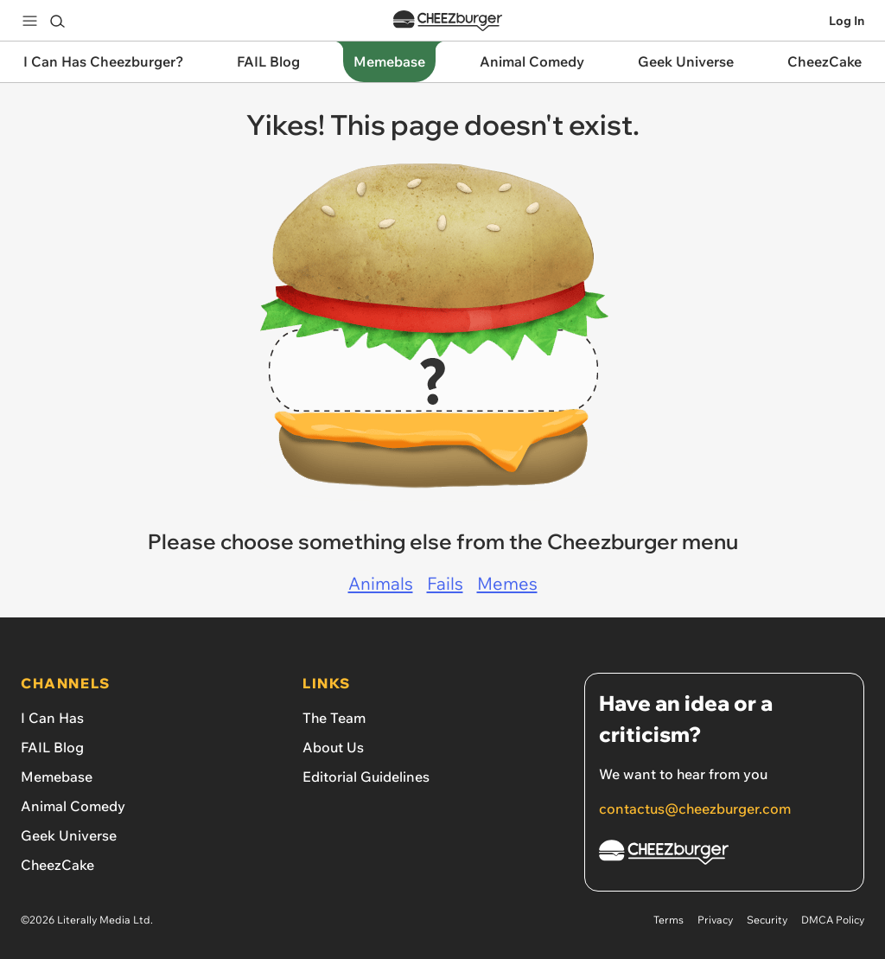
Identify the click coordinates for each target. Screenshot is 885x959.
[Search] (57, 21)
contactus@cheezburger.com (695, 808)
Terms (668, 919)
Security (767, 919)
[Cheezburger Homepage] (724, 855)
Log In (846, 21)
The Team (334, 717)
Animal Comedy (73, 806)
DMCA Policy (832, 919)
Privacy (715, 919)
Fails (445, 583)
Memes (507, 583)
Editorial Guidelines (366, 776)
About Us (333, 747)
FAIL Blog (52, 747)
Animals (380, 583)
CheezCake (57, 864)
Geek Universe (69, 835)
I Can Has (52, 717)
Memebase (56, 776)
